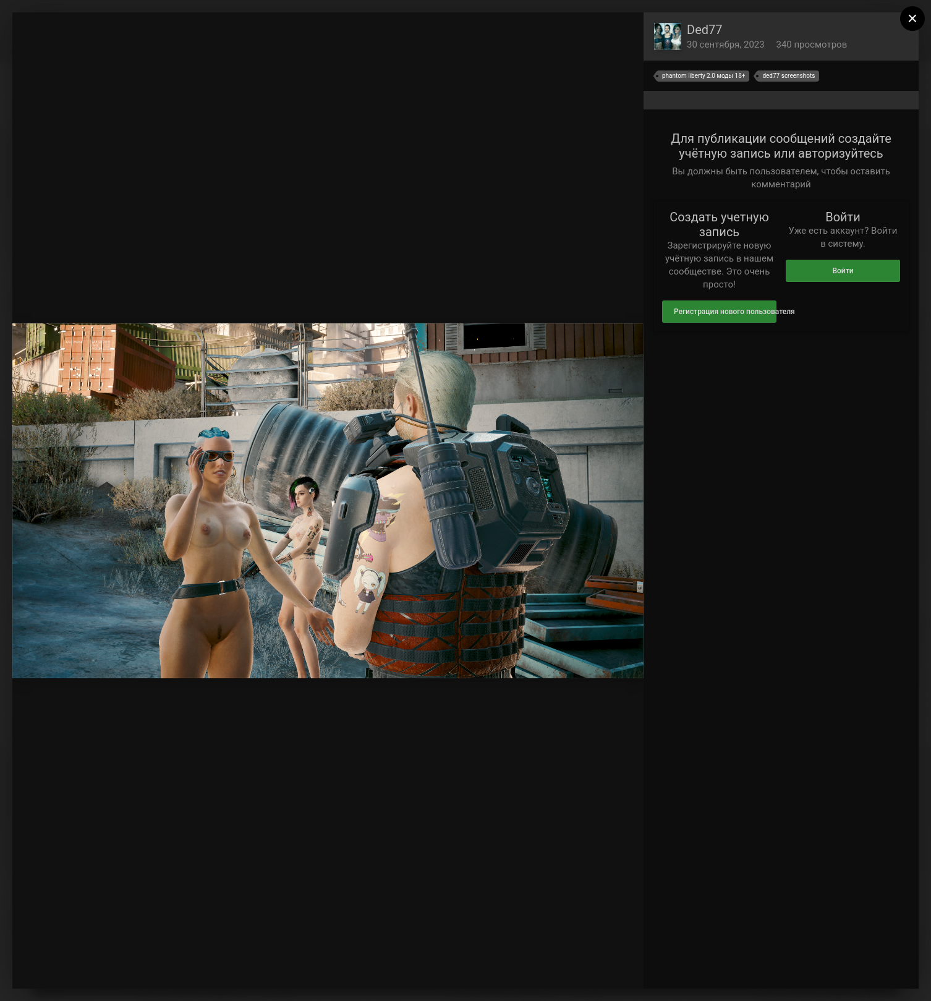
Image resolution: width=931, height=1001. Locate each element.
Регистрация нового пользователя (725, 311)
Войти (842, 270)
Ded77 (705, 29)
